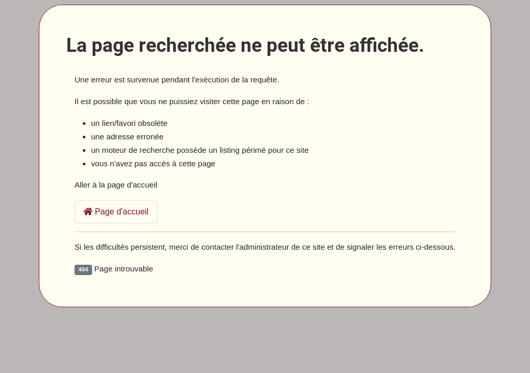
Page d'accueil (116, 211)
